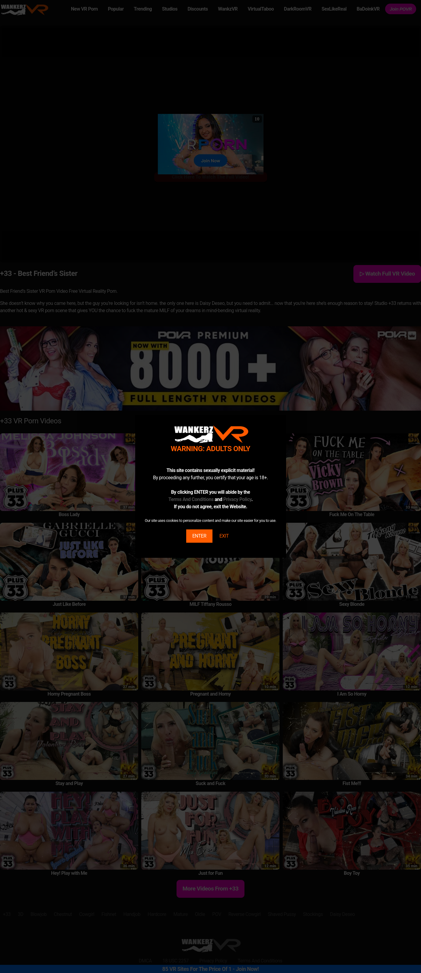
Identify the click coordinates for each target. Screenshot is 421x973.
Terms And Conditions (191, 499)
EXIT (224, 536)
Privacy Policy (237, 499)
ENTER (199, 536)
